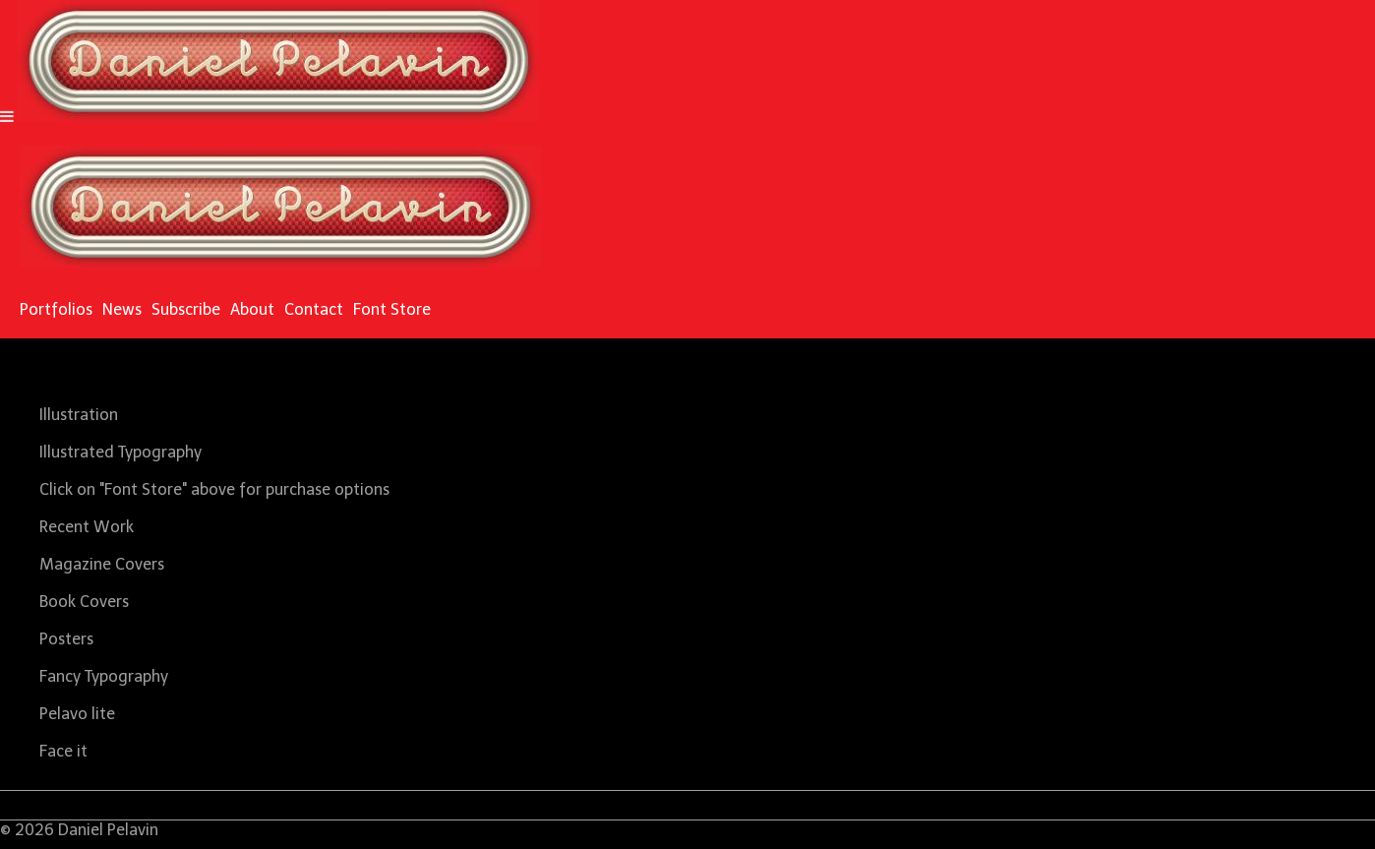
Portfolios (56, 309)
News (122, 309)
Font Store (392, 309)
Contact (313, 309)
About (252, 309)
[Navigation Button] (7, 116)
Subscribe (185, 309)
